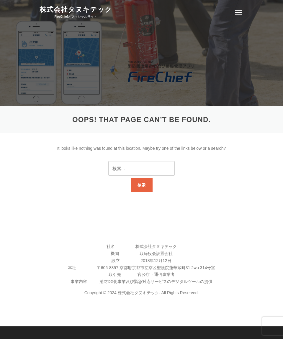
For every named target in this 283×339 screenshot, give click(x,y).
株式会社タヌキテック (76, 9)
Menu (238, 12)
